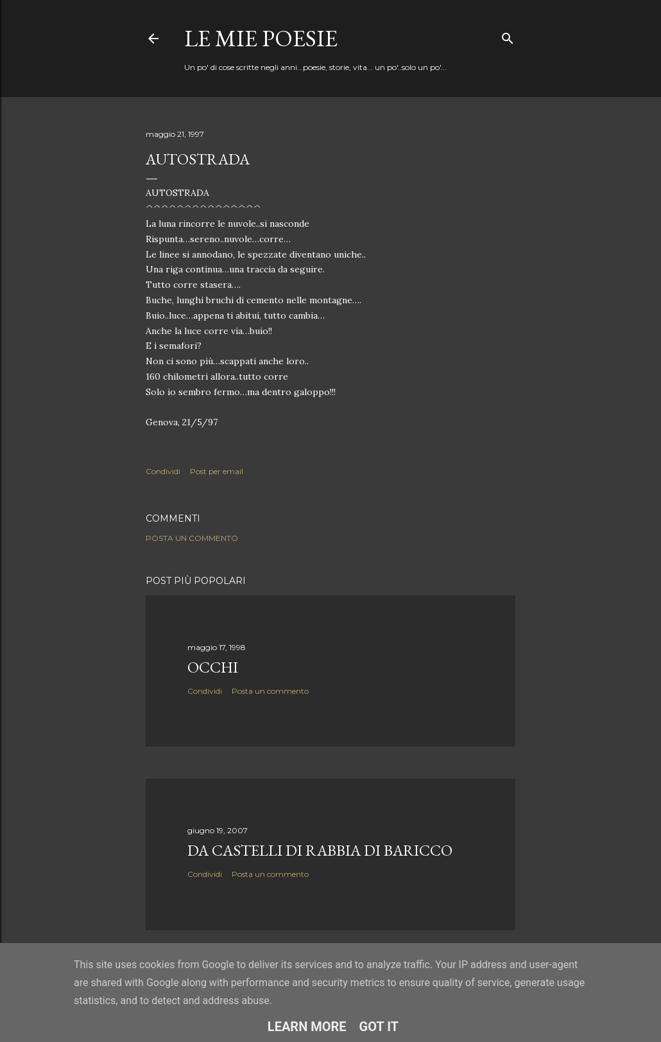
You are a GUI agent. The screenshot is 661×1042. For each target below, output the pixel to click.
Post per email (216, 471)
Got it (379, 1026)
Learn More (307, 1026)
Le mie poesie (261, 38)
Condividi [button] (163, 471)
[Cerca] (507, 35)
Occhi (212, 667)
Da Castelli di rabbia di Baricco (319, 850)
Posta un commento (192, 538)
